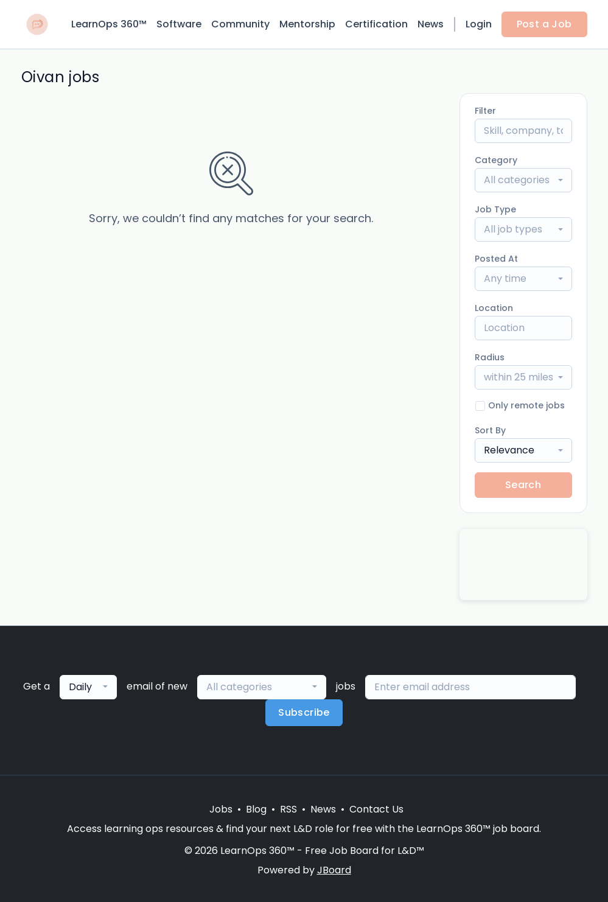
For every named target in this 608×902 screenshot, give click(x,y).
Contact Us (376, 809)
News (431, 24)
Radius (490, 357)
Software (178, 24)
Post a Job (544, 24)
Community (240, 24)
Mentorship (307, 24)
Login (479, 24)
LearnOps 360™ (109, 24)
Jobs (220, 809)
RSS (288, 809)
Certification (376, 24)
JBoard (334, 870)
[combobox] (523, 180)
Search (523, 485)
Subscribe (304, 712)
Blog (256, 809)
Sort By (490, 430)
